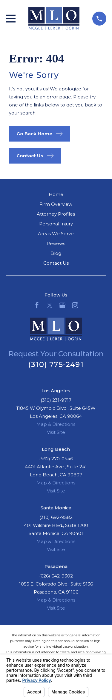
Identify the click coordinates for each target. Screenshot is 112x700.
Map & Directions (55, 424)
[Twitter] (50, 305)
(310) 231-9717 (56, 400)
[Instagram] (75, 305)
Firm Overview (55, 204)
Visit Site (56, 432)
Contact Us (56, 263)
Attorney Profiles (56, 214)
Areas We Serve (56, 233)
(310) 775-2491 (56, 364)
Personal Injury (56, 224)
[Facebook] (37, 305)
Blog (55, 253)
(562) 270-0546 (56, 459)
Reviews (56, 243)
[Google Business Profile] (62, 305)
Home (56, 194)
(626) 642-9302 (56, 576)
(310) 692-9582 (56, 517)
